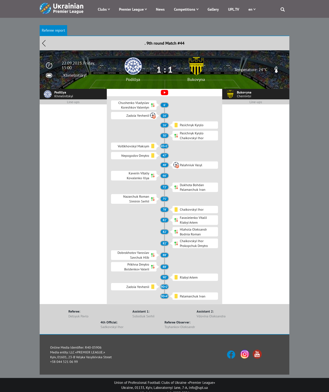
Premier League (131, 9)
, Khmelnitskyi (74, 75)
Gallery (213, 9)
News (160, 9)
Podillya (133, 79)
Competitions (184, 9)
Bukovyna (196, 79)
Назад (44, 43)
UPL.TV (233, 9)
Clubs (102, 9)
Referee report (53, 30)
